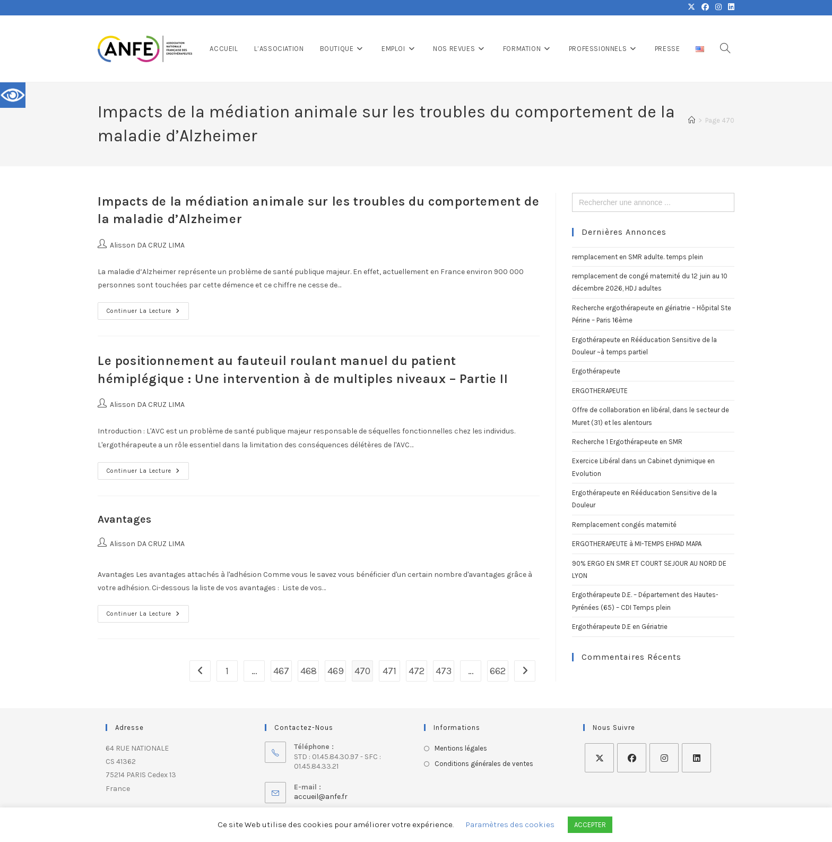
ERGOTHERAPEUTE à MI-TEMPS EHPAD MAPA (636, 544)
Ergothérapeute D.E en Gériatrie (620, 627)
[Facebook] (631, 757)
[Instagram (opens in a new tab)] (718, 7)
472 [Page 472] (416, 671)
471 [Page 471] (389, 671)
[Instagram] (664, 757)
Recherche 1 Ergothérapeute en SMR (627, 442)
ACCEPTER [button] (590, 825)
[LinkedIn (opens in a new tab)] (729, 7)
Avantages (124, 519)
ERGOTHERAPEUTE (600, 391)
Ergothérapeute (596, 371)
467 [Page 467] (281, 671)
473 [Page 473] (444, 671)
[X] (599, 757)
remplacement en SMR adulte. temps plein (637, 257)
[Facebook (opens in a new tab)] (705, 7)
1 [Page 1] (227, 671)
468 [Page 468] (308, 671)
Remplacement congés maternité (624, 525)
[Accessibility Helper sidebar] (12, 95)
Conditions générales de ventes (484, 764)
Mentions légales (461, 748)
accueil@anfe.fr (321, 796)
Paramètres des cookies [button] (510, 824)
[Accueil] (691, 120)
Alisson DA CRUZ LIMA (147, 245)
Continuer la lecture (148, 308)
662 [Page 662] (498, 671)
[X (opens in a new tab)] (691, 7)
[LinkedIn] (696, 757)
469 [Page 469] (335, 671)
